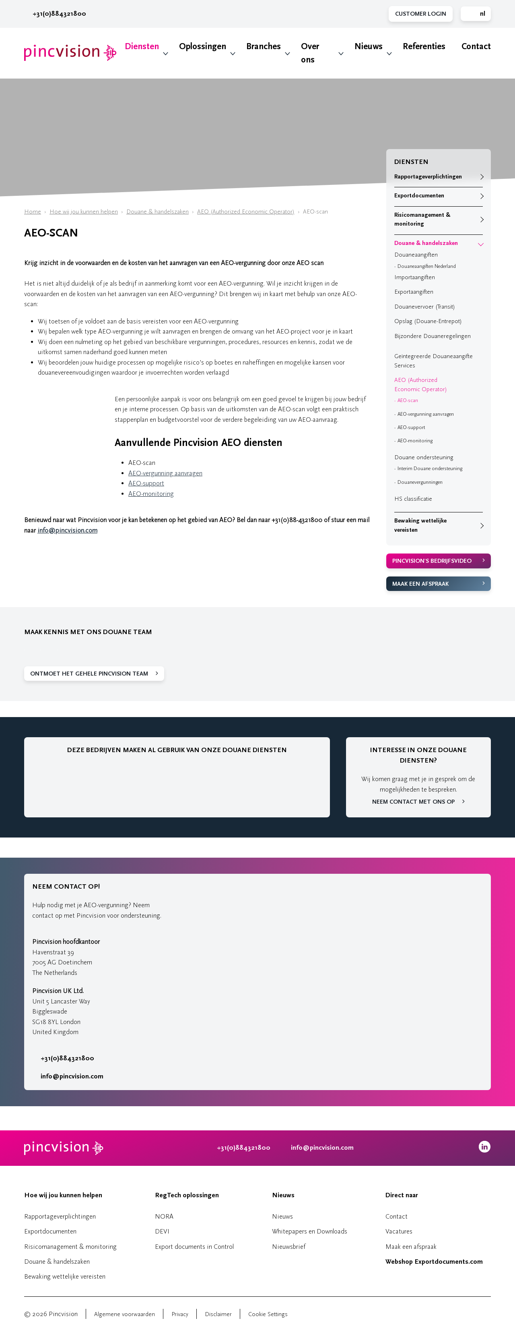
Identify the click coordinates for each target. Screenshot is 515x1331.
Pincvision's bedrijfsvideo (432, 561)
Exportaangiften (413, 291)
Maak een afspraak (420, 583)
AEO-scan (408, 400)
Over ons (310, 53)
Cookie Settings (268, 1314)
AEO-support (146, 483)
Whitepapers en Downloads (309, 1231)
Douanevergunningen (420, 482)
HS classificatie (413, 498)
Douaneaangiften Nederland (427, 266)
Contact (476, 46)
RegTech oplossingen (187, 1195)
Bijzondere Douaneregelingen (432, 336)
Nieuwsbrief (288, 1246)
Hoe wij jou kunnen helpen (83, 211)
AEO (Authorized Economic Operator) (246, 211)
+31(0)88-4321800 (297, 520)
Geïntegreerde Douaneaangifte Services (433, 361)
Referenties (424, 46)
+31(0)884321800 (55, 14)
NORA (164, 1216)
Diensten (142, 46)
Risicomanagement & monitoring (422, 219)
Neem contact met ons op (413, 801)
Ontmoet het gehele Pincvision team (89, 673)
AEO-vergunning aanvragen (165, 473)
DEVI (162, 1231)
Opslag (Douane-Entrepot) (428, 321)
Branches (263, 46)
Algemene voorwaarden (124, 1314)
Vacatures (398, 1231)
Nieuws (368, 46)
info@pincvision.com (67, 530)
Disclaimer (218, 1314)
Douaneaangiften (416, 254)
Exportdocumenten (419, 195)
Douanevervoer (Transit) (424, 306)
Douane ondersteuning (423, 457)
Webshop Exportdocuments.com (434, 1262)
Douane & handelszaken (157, 211)
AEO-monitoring (151, 494)
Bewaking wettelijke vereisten (420, 525)
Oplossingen (202, 46)
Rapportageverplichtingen (428, 176)
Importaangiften (414, 277)
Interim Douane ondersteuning (430, 468)
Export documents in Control (194, 1246)
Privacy (179, 1314)
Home (32, 211)
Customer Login (420, 13)
